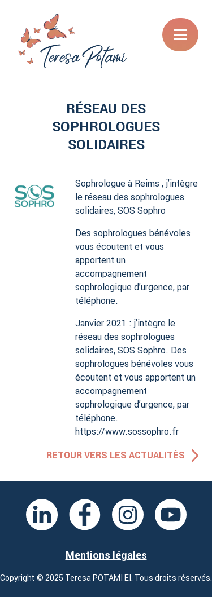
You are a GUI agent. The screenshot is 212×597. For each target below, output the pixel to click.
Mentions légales (106, 555)
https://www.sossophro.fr (127, 431)
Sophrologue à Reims (117, 183)
